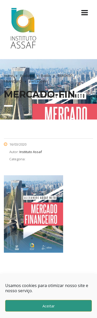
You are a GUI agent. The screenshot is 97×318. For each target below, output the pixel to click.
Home (8, 76)
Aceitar (48, 305)
